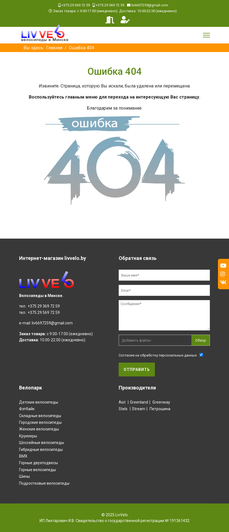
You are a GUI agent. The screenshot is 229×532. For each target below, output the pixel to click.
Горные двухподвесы (38, 463)
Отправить (137, 369)
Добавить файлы (136, 340)
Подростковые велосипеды (44, 483)
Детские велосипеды (38, 402)
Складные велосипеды (40, 416)
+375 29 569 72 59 (110, 5)
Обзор (200, 340)
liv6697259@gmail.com (149, 5)
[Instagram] (222, 274)
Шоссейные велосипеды (41, 442)
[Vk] (223, 282)
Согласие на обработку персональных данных (158, 355)
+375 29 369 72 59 (75, 5)
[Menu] (206, 35)
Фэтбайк (27, 409)
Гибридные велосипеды (41, 449)
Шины (24, 476)
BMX (23, 456)
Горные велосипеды (37, 470)
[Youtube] (223, 265)
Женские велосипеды (39, 429)
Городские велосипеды (40, 422)
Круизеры (28, 436)
